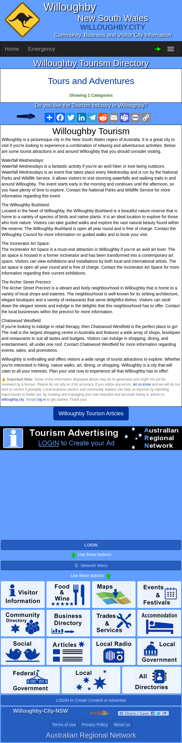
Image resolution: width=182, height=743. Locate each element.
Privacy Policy (95, 724)
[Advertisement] (91, 497)
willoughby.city (12, 399)
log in (42, 399)
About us (121, 724)
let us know (142, 384)
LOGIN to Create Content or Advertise (91, 700)
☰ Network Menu (91, 565)
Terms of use (64, 724)
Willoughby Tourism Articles (91, 413)
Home (12, 49)
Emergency (41, 49)
